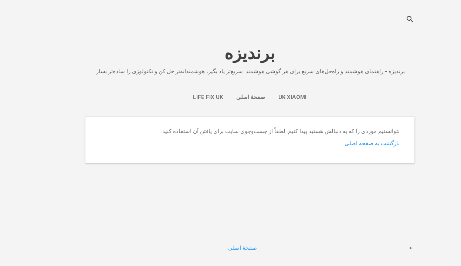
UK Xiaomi (273, 97)
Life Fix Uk (189, 97)
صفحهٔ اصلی (231, 97)
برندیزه (230, 53)
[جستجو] (390, 20)
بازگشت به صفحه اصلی (352, 143)
